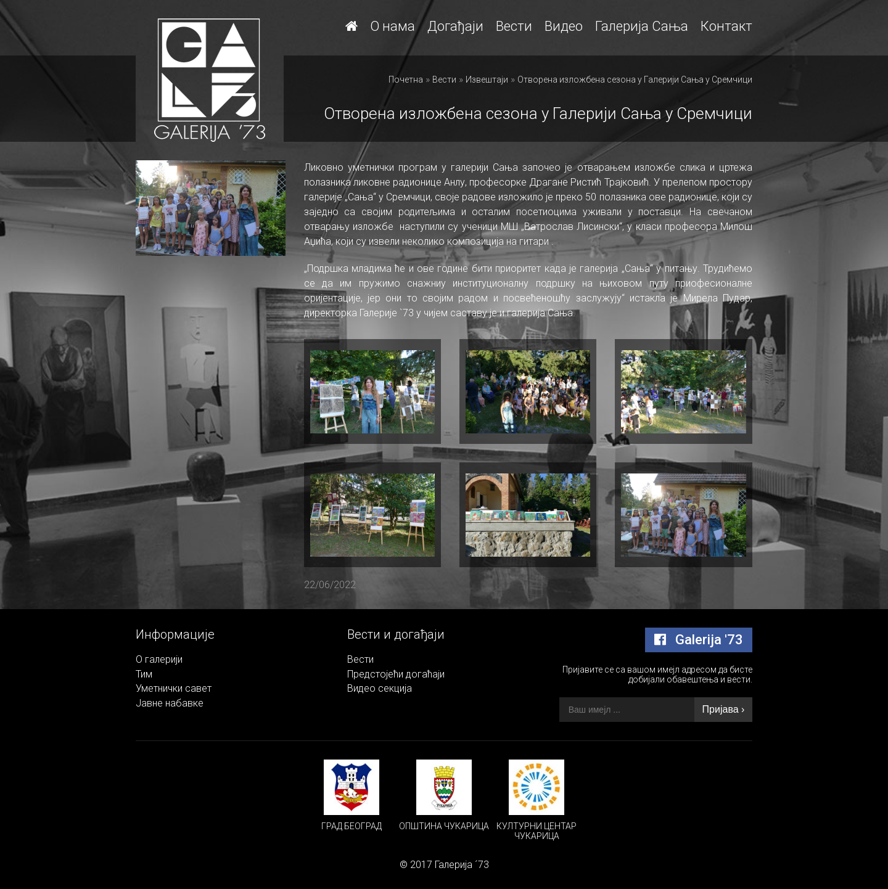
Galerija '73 (698, 639)
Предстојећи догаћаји (396, 674)
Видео (564, 26)
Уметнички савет (174, 688)
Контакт (726, 26)
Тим (144, 674)
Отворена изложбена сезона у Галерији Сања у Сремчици (634, 79)
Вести (514, 26)
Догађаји (455, 26)
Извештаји (487, 79)
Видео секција (379, 688)
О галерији (159, 659)
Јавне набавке (170, 703)
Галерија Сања (641, 26)
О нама (392, 26)
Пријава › (723, 709)
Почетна (405, 79)
